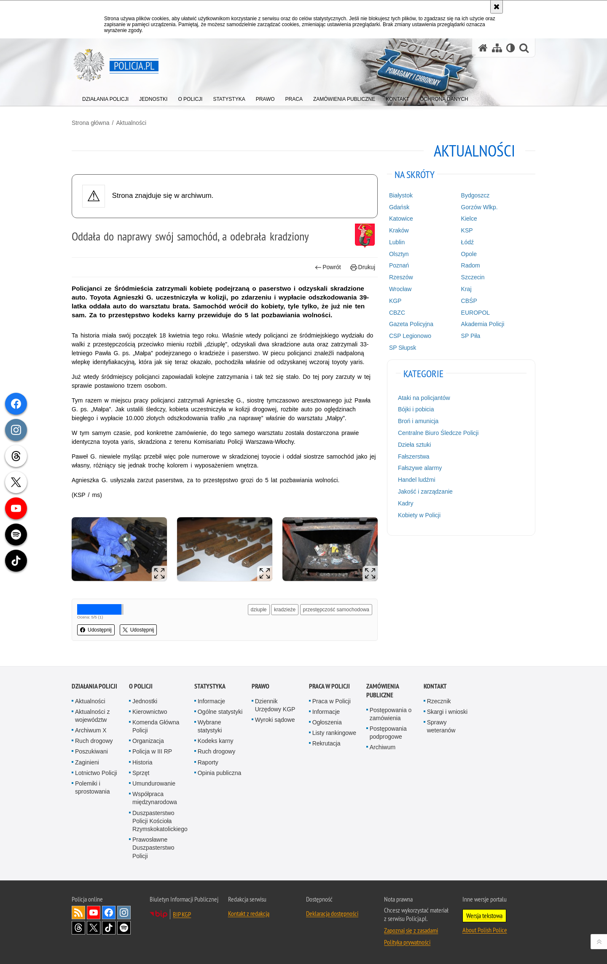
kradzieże (284, 610)
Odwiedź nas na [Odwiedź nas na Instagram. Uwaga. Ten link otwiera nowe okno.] (124, 912)
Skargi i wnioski (447, 711)
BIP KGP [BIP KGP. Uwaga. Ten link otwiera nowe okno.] (182, 914)
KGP (395, 300)
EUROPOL (475, 312)
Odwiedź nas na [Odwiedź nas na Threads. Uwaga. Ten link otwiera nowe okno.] (78, 927)
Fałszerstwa (414, 456)
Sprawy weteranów (441, 726)
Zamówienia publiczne (382, 690)
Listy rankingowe (334, 732)
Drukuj (362, 267)
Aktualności (131, 122)
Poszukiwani (91, 751)
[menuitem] (105, 97)
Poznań (399, 265)
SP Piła (471, 335)
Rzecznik (439, 701)
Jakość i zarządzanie (425, 491)
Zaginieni (87, 762)
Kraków (399, 230)
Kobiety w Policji (419, 515)
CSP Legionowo (410, 335)
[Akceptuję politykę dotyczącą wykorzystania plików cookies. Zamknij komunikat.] (496, 7)
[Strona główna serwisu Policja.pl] (483, 48)
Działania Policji (94, 686)
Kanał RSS (78, 912)
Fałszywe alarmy (420, 467)
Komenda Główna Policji (155, 726)
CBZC (397, 312)
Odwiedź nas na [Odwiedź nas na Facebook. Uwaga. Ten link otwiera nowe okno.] (108, 912)
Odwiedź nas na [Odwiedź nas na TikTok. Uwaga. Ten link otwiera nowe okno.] (108, 927)
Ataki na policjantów (424, 397)
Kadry (406, 503)
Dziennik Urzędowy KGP (275, 705)
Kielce (469, 218)
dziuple (259, 610)
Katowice (401, 218)
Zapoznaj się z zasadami (411, 930)
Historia (142, 762)
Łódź (467, 242)
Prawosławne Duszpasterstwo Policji (153, 847)
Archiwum (382, 747)
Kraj (466, 289)
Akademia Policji (483, 324)
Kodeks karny (216, 740)
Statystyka (210, 686)
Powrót (328, 267)
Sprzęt (140, 773)
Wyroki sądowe (275, 719)
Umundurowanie (153, 783)
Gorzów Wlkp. (479, 207)
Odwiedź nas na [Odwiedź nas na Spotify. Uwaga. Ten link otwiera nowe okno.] (124, 927)
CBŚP (469, 300)
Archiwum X (91, 730)
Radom (470, 265)
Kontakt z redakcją (248, 913)
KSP (467, 230)
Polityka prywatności (407, 942)
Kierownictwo (149, 711)
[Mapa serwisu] (497, 48)
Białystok (401, 195)
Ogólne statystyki (220, 711)
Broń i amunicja (418, 421)
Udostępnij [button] (96, 630)
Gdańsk (399, 207)
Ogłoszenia (327, 722)
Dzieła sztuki (414, 444)
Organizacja (148, 740)
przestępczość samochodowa (336, 610)
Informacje (211, 701)
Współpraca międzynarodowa (154, 798)
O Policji (141, 686)
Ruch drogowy (94, 740)
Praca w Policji (329, 686)
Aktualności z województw (92, 715)
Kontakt (435, 686)
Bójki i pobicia (416, 409)
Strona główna (91, 122)
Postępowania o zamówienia (391, 714)
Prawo (260, 686)
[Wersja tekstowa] (510, 48)
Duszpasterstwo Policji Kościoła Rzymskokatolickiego (160, 821)
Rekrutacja (326, 743)
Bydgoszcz (475, 195)
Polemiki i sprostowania (92, 787)
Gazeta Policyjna (411, 324)
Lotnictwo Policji (96, 773)
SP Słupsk (402, 347)
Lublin (397, 242)
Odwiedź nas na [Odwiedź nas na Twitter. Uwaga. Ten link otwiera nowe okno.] (93, 927)
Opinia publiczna (220, 773)
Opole (469, 254)
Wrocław (400, 289)
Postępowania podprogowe (388, 732)
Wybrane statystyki (210, 726)
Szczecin (473, 277)
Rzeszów (401, 277)
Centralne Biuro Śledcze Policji (438, 432)
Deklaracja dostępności (332, 913)
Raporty (208, 762)
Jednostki (144, 701)
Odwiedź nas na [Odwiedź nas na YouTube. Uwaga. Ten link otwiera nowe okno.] (93, 912)
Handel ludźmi (416, 479)
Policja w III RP (152, 751)
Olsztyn (399, 254)
